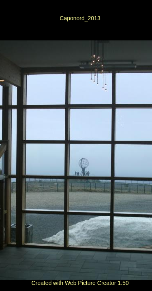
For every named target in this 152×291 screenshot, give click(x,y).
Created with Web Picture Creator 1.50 (79, 283)
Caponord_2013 (80, 18)
